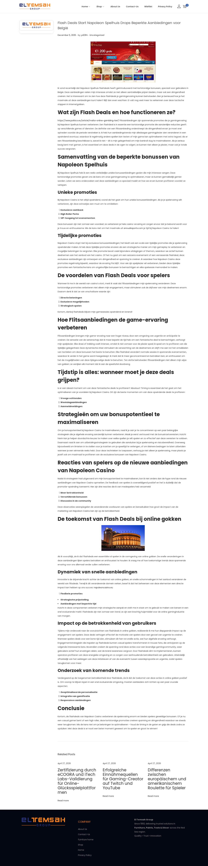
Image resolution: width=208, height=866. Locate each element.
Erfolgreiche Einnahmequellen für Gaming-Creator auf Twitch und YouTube (121, 773)
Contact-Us (84, 823)
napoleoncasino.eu (103, 587)
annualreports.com (133, 228)
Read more (63, 785)
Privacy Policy (85, 843)
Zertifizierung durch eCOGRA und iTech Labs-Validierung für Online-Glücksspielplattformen (77, 773)
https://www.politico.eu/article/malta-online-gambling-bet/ (88, 120)
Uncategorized (97, 35)
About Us (82, 817)
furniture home (85, 828)
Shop (80, 833)
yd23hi (84, 35)
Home (81, 838)
